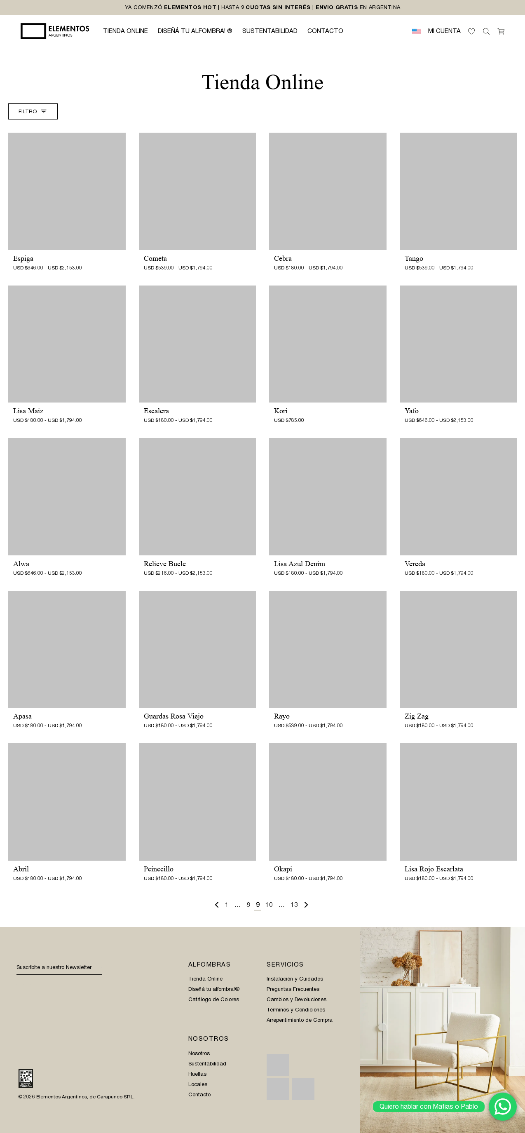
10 (269, 904)
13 (294, 904)
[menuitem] (416, 31)
